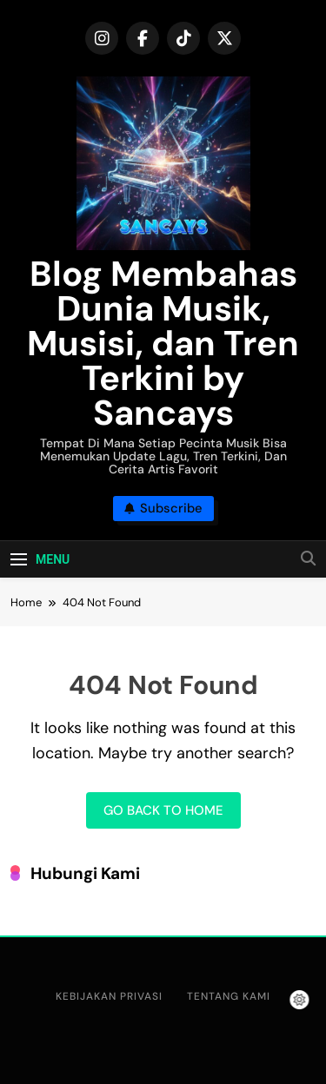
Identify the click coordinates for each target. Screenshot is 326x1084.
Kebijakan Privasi (109, 996)
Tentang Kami (228, 996)
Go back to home (163, 810)
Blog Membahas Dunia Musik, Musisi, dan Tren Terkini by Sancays (163, 343)
